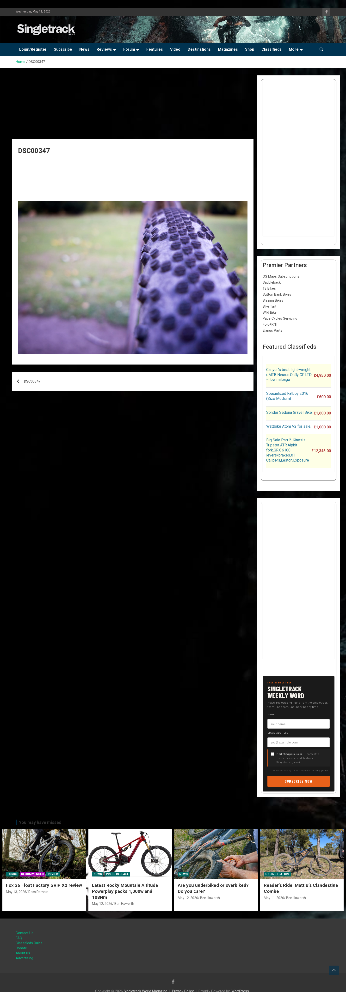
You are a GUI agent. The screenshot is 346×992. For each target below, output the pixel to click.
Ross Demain (38, 892)
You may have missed (40, 822)
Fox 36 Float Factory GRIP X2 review (44, 885)
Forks (12, 874)
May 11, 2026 (274, 898)
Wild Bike (270, 312)
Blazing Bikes (273, 300)
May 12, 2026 (102, 904)
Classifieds (271, 49)
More (294, 49)
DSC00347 (32, 381)
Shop (249, 49)
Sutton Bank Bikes (277, 294)
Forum (129, 49)
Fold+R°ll (270, 324)
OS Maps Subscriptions (281, 276)
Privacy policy (320, 770)
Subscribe (63, 49)
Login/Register (33, 49)
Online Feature (277, 874)
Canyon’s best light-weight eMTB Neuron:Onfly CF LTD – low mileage (289, 374)
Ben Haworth (124, 904)
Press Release (117, 874)
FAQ (19, 938)
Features (154, 49)
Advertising (24, 958)
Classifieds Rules (29, 943)
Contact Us (24, 933)
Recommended (32, 874)
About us (23, 953)
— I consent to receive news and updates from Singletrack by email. (298, 758)
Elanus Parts (272, 330)
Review (53, 874)
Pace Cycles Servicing (280, 318)
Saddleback (272, 282)
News (84, 49)
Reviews (104, 49)
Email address (278, 732)
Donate (21, 948)
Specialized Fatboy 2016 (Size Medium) (287, 396)
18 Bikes (269, 288)
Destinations (199, 49)
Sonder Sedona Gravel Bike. (289, 412)
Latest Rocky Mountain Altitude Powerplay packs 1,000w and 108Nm (125, 891)
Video (175, 49)
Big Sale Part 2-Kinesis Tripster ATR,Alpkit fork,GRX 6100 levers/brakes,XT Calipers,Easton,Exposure (287, 450)
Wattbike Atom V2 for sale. (288, 426)
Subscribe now (299, 781)
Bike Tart (269, 306)
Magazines (228, 49)
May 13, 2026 (16, 892)
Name (271, 714)
